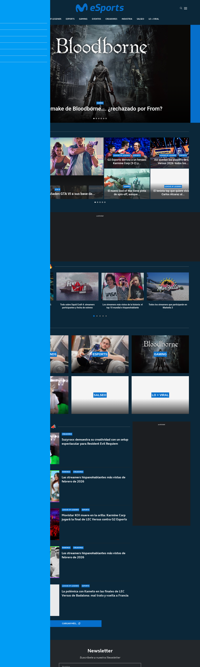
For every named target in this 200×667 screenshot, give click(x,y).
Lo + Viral (154, 19)
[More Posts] (71, 623)
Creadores (111, 19)
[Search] (181, 8)
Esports (70, 19)
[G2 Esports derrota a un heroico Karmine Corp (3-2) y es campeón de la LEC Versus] (127, 153)
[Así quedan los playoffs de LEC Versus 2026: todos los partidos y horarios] (173, 153)
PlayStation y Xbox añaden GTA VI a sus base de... (57, 194)
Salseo (140, 19)
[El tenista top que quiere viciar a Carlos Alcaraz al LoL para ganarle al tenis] (173, 184)
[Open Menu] (185, 8)
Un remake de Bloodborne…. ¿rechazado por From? (100, 109)
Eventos (96, 19)
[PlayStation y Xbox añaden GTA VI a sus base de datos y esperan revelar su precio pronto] (57, 168)
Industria (127, 19)
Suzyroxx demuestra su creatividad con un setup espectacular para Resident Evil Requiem (95, 443)
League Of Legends (51, 19)
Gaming (83, 19)
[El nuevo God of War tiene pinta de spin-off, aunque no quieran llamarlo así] (127, 184)
